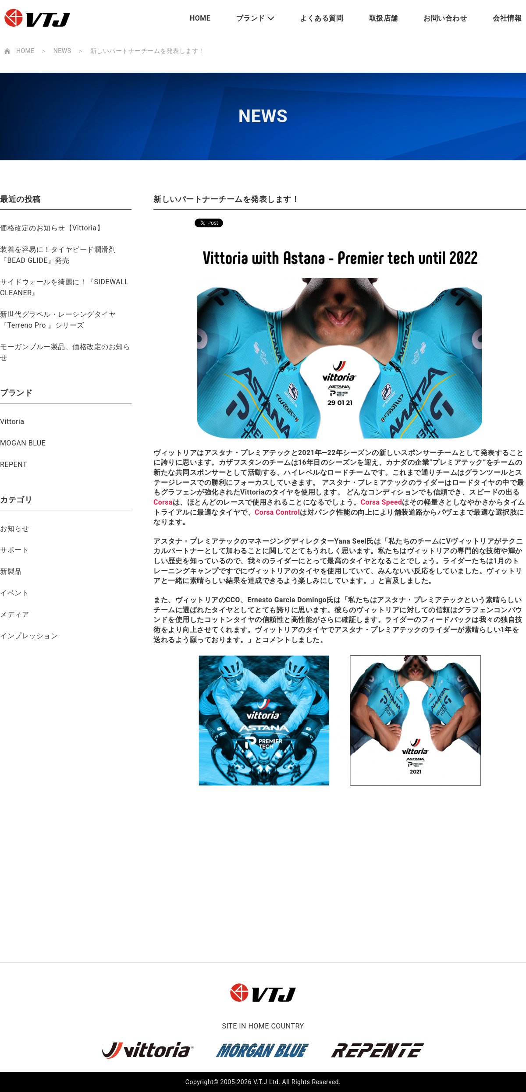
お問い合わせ (445, 18)
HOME (200, 18)
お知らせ (14, 528)
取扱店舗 (383, 18)
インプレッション (29, 636)
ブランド (250, 18)
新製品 (11, 571)
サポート (14, 550)
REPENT (13, 464)
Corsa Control (277, 512)
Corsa (163, 502)
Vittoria (12, 421)
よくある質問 (321, 18)
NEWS (62, 50)
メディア (14, 614)
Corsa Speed (381, 502)
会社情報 (507, 18)
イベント (14, 593)
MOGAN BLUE (23, 443)
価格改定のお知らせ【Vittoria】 (52, 228)
